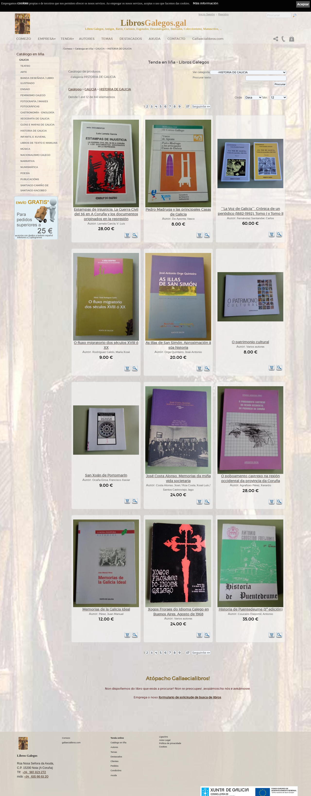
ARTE (23, 72)
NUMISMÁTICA (29, 167)
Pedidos (115, 766)
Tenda (66, 39)
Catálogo (75, 89)
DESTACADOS (131, 39)
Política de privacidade (170, 743)
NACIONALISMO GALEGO (35, 155)
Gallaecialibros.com (208, 39)
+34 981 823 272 (34, 772)
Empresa (46, 39)
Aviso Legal (164, 740)
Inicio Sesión (207, 14)
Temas (107, 39)
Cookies (163, 747)
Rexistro (223, 14)
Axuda (155, 39)
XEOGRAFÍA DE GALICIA (34, 118)
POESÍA (25, 173)
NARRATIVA (27, 161)
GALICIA (24, 59)
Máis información (205, 3)
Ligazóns (163, 737)
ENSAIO (25, 89)
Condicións (116, 770)
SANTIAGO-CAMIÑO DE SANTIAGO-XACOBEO (34, 188)
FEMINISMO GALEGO (32, 95)
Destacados (116, 756)
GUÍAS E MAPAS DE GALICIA (37, 124)
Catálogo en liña (84, 49)
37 (187, 106)
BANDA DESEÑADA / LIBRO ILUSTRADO (37, 80)
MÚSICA (25, 149)
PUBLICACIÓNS (29, 179)
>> (201, 106)
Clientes (115, 761)
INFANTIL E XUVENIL (33, 136)
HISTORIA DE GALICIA (33, 130)
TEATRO (25, 65)
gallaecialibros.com (71, 742)
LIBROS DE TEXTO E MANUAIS (38, 142)
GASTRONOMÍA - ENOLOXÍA (37, 112)
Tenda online (117, 738)
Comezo (23, 39)
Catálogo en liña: (31, 54)
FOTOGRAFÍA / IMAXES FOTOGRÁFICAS (34, 104)
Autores (87, 39)
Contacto (176, 39)
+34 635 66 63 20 (36, 776)
